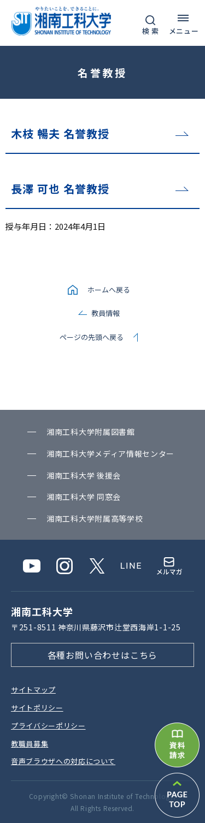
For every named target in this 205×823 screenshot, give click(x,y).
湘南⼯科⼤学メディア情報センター (110, 453)
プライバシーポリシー (48, 725)
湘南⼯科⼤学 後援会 (83, 475)
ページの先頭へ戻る (92, 337)
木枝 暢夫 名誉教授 (60, 133)
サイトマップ (33, 689)
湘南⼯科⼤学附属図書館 (90, 431)
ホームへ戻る (108, 289)
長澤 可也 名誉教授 (60, 188)
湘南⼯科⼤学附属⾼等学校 (94, 518)
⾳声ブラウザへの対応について (63, 761)
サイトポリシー (37, 707)
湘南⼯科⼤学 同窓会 (83, 496)
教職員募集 (29, 743)
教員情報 (105, 313)
